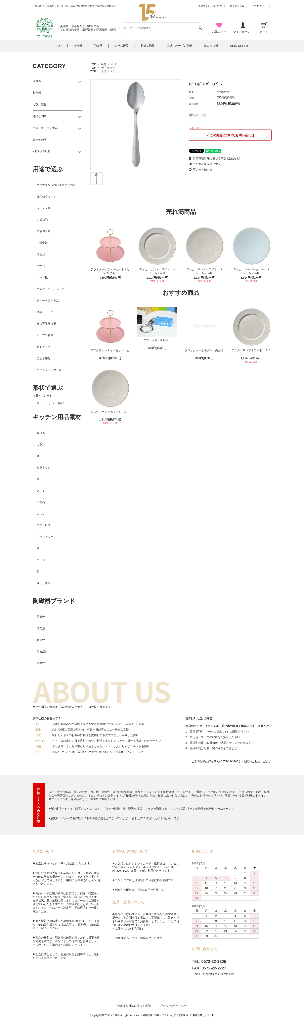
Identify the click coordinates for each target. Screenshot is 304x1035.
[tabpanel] (135, 124)
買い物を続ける (201, 169)
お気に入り (198, 115)
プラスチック (45, 536)
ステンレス (108, 71)
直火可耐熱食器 (46, 323)
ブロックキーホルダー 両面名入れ (204, 350)
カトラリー (108, 67)
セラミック (44, 467)
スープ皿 (42, 277)
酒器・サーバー (46, 312)
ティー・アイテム (48, 300)
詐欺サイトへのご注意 (210, 6)
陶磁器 (41, 432)
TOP (93, 64)
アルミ (41, 490)
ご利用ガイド (259, 6)
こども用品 (44, 358)
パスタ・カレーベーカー (52, 289)
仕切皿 (41, 254)
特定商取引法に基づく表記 (134, 1005)
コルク (41, 513)
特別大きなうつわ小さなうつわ (56, 185)
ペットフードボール (49, 369)
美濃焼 (41, 616)
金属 (103, 64)
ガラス (41, 444)
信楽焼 (41, 628)
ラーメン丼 (44, 208)
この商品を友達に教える (206, 164)
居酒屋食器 (44, 231)
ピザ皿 (41, 265)
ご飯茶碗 (42, 219)
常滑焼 (41, 663)
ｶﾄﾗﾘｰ (113, 64)
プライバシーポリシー (173, 1005)
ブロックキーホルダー (157, 340)
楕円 (61, 403)
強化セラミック (46, 196)
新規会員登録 (237, 6)
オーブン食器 (45, 335)
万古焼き (42, 651)
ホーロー (42, 560)
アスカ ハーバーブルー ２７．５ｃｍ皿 (251, 271)
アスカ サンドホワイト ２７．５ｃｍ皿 (157, 271)
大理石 (41, 502)
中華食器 (42, 242)
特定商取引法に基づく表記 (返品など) (214, 158)
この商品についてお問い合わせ (230, 135)
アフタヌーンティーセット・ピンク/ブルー (110, 271)
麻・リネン (44, 583)
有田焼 (41, 639)
